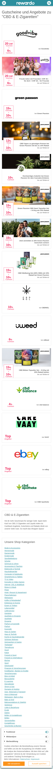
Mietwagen (8, 598)
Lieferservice (9, 611)
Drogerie (7, 621)
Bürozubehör (9, 679)
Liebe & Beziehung (11, 707)
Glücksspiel (8, 666)
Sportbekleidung (10, 558)
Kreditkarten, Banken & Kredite (16, 671)
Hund (6, 650)
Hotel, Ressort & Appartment (15, 592)
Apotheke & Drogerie (12, 616)
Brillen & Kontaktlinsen (13, 715)
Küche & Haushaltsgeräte (14, 637)
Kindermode (9, 556)
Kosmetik (8, 629)
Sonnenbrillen (9, 721)
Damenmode (9, 553)
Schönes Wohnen (11, 640)
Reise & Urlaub (10, 587)
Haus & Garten (10, 632)
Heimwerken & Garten (13, 642)
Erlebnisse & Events (12, 603)
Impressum (35, 759)
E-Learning (8, 681)
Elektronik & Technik (12, 569)
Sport (6, 663)
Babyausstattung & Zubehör (15, 702)
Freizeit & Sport (10, 655)
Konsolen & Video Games (14, 582)
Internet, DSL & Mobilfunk (14, 585)
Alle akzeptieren (14, 764)
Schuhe (7, 561)
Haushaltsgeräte (10, 572)
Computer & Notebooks (13, 574)
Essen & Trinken (10, 606)
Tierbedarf (8, 645)
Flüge (6, 590)
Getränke (8, 613)
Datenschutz (25, 759)
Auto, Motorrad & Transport (15, 692)
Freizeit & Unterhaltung (13, 658)
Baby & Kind (9, 700)
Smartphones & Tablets (13, 577)
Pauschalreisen (10, 595)
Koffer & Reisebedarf (12, 600)
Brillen (6, 718)
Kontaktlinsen (9, 723)
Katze (6, 653)
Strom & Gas (9, 687)
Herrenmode (9, 551)
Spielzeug (8, 705)
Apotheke (8, 619)
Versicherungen (10, 674)
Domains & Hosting (11, 689)
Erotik (6, 710)
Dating (6, 713)
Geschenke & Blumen (12, 726)
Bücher (7, 660)
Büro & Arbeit (9, 676)
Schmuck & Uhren (11, 564)
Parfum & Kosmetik (11, 624)
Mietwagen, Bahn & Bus (13, 697)
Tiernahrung (9, 647)
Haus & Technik (10, 634)
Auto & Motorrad (10, 694)
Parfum (7, 626)
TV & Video (8, 579)
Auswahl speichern (39, 764)
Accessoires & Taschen (13, 566)
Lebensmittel (9, 608)
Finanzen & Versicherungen (15, 668)
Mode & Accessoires (12, 548)
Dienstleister (9, 684)
